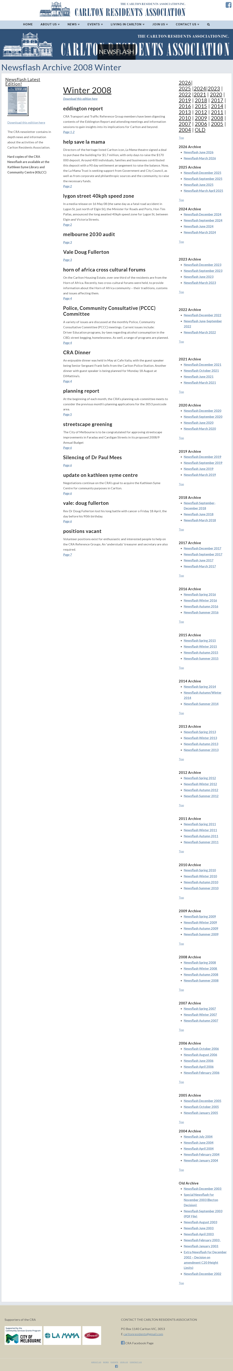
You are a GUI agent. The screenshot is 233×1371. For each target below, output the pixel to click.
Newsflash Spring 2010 (200, 870)
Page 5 (67, 414)
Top (181, 137)
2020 (216, 94)
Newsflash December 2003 (203, 1188)
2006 (201, 124)
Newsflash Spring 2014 (200, 686)
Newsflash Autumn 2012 (201, 790)
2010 (185, 118)
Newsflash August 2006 (200, 1055)
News (106, 1362)
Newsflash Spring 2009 (200, 916)
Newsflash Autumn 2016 (201, 606)
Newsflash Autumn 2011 (201, 836)
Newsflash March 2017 (200, 566)
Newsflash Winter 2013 (200, 738)
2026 (185, 83)
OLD (200, 130)
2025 (185, 88)
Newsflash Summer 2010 (201, 888)
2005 (217, 124)
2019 (185, 100)
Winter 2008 (87, 90)
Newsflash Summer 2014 (201, 704)
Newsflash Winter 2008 (201, 968)
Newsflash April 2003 (199, 1234)
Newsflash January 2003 (201, 1246)
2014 (217, 106)
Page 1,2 (69, 132)
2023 (214, 88)
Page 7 (67, 554)
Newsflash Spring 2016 (200, 594)
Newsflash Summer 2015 (201, 658)
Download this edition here (26, 122)
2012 (201, 112)
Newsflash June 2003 (199, 1228)
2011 (217, 112)
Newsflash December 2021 (202, 364)
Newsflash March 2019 (200, 475)
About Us (96, 1362)
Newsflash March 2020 (200, 428)
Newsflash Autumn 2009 (201, 928)
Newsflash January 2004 (201, 1160)
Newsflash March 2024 (200, 232)
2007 (185, 124)
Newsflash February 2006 (201, 1072)
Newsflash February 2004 (201, 1154)
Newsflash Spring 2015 (200, 640)
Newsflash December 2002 (202, 1274)
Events (114, 1362)
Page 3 (67, 242)
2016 (185, 106)
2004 (185, 130)
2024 (200, 88)
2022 (185, 94)
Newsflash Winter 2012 (200, 784)
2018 (201, 100)
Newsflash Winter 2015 (200, 646)
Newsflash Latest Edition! (22, 81)
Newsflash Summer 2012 (201, 796)
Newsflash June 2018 (198, 514)
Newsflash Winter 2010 (200, 876)
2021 (200, 94)
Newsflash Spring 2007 (200, 1008)
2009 (201, 118)
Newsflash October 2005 (201, 1107)
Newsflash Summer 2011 (201, 842)
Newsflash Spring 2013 (200, 732)
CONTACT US (136, 1362)
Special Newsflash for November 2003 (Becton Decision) (201, 1200)
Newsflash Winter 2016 (200, 600)
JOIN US (124, 1362)
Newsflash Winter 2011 (200, 830)
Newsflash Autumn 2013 (201, 744)
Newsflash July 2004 (198, 1136)
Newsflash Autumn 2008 (201, 974)
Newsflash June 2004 (198, 1142)
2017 (217, 100)
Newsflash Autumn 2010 (201, 882)
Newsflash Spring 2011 (200, 824)
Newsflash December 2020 (202, 410)
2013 (185, 112)
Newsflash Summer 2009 (201, 934)
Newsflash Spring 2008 (200, 962)
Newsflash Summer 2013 (201, 750)
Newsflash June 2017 (198, 560)
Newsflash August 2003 (200, 1222)
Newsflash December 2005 (202, 1101)
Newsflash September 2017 (203, 554)
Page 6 (67, 448)
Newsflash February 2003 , (202, 1240)
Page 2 (67, 186)
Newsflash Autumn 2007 (201, 1020)
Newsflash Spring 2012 (200, 778)
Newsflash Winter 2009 (200, 922)
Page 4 (67, 298)
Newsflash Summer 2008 (201, 980)
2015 (201, 106)
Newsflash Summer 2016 (201, 612)
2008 (217, 118)
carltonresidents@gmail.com (143, 1334)
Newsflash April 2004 (199, 1148)
